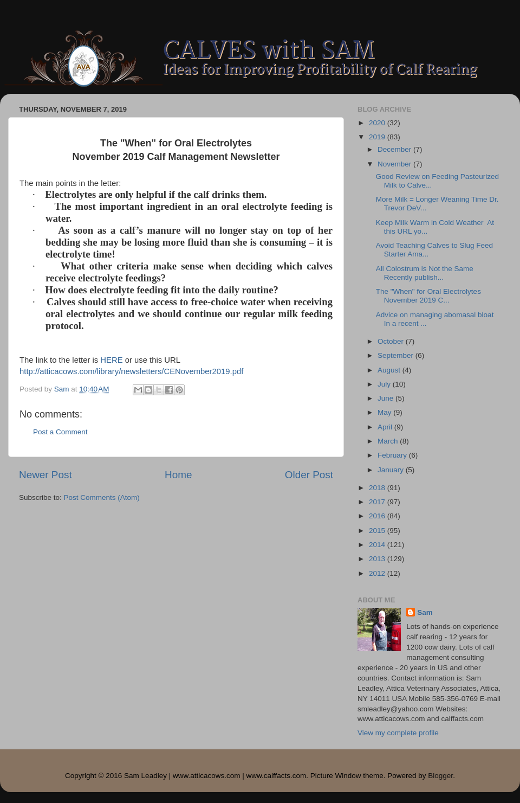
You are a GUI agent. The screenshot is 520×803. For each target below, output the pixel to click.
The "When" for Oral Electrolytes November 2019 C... (428, 295)
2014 (378, 545)
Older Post (309, 474)
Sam (425, 612)
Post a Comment (60, 432)
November (395, 164)
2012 (378, 573)
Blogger (440, 776)
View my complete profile (398, 733)
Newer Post (45, 474)
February (393, 455)
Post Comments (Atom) (102, 497)
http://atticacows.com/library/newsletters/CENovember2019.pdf (131, 371)
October (392, 341)
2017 (378, 502)
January (392, 470)
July (385, 384)
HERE (111, 360)
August (390, 370)
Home (178, 474)
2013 (378, 559)
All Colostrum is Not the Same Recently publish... (424, 273)
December (395, 149)
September (396, 355)
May (385, 412)
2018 (378, 488)
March (389, 441)
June (386, 398)
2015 (378, 530)
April (386, 427)
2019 (378, 137)
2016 (378, 516)
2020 (378, 123)
